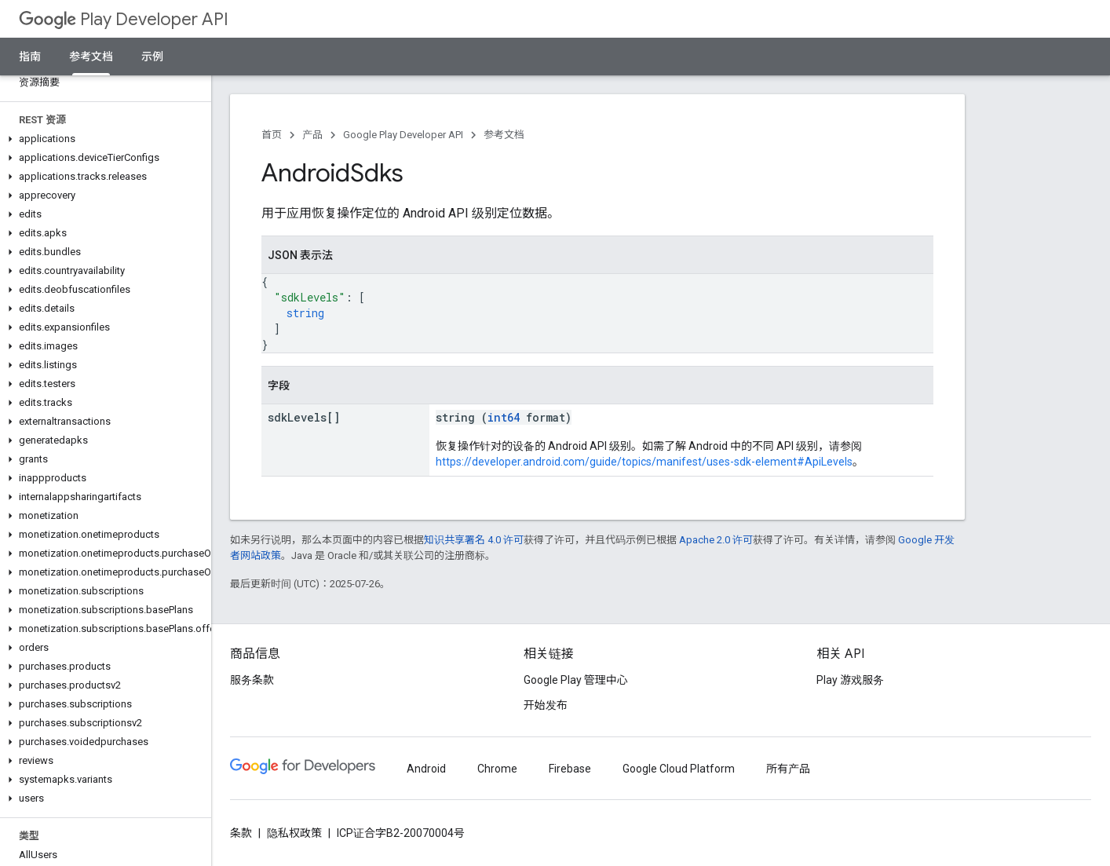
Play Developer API (123, 19)
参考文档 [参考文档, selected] (91, 56)
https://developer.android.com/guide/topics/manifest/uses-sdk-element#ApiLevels (644, 461)
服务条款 (252, 680)
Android (426, 768)
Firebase (570, 768)
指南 (30, 56)
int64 (503, 417)
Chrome (497, 768)
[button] (102, 139)
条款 (241, 833)
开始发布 (546, 705)
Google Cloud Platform (679, 768)
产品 (312, 135)
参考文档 (504, 135)
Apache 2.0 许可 (716, 540)
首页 (271, 135)
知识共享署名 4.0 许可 (474, 540)
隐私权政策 (294, 833)
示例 (152, 56)
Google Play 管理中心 (576, 680)
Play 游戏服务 (850, 680)
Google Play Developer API (403, 135)
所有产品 (788, 768)
